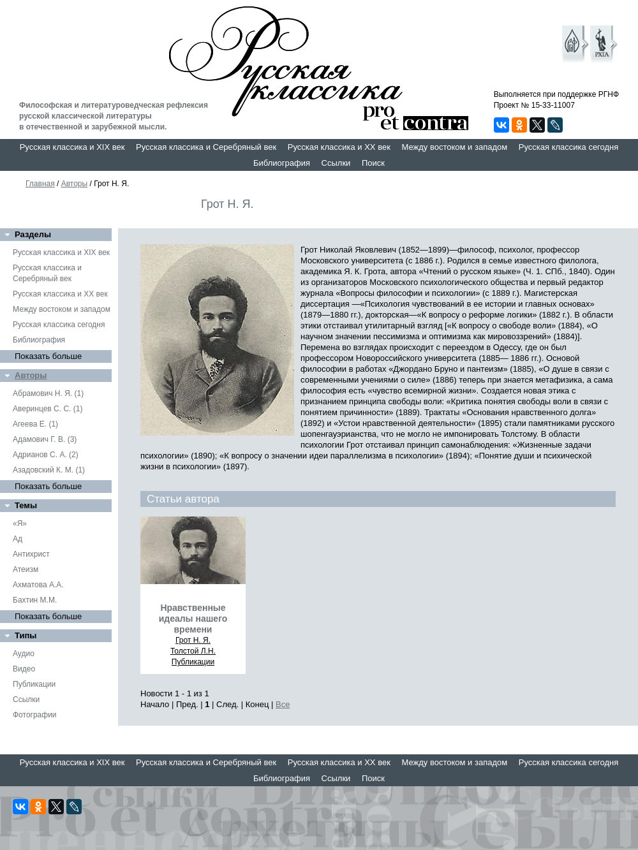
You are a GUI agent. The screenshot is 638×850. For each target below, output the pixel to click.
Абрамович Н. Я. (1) (48, 393)
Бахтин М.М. (35, 600)
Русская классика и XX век (339, 147)
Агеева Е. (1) (35, 424)
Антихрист (31, 554)
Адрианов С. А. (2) (45, 454)
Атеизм (25, 569)
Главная (40, 183)
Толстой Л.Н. (193, 651)
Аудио (23, 653)
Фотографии (35, 714)
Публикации (34, 684)
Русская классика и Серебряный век (206, 147)
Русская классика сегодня (569, 147)
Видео (24, 668)
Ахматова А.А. (38, 584)
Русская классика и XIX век (72, 147)
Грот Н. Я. (193, 640)
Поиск (373, 163)
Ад (17, 538)
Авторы (74, 183)
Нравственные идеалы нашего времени (193, 618)
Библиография (281, 163)
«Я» (20, 523)
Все (283, 704)
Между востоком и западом (454, 147)
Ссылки (336, 163)
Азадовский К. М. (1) (49, 469)
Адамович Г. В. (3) (45, 439)
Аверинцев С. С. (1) (47, 408)
